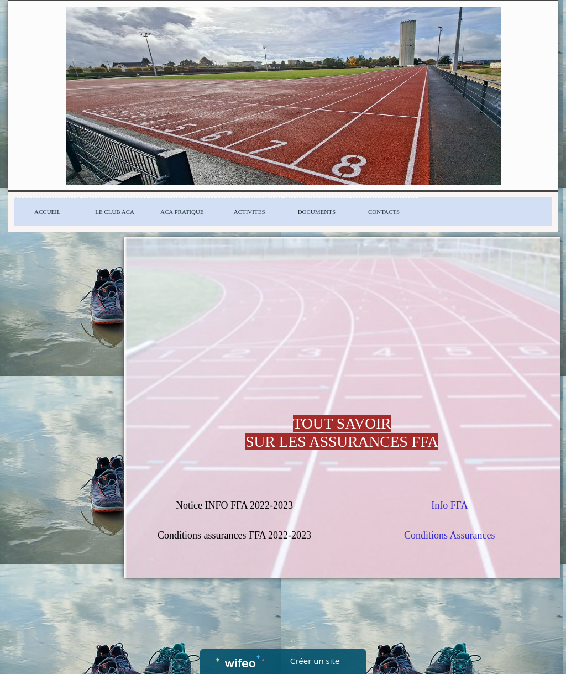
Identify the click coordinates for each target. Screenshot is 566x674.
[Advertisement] (59, 464)
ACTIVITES (249, 211)
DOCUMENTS (317, 211)
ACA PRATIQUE (182, 211)
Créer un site (314, 660)
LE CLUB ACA (114, 211)
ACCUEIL (47, 211)
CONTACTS (384, 211)
